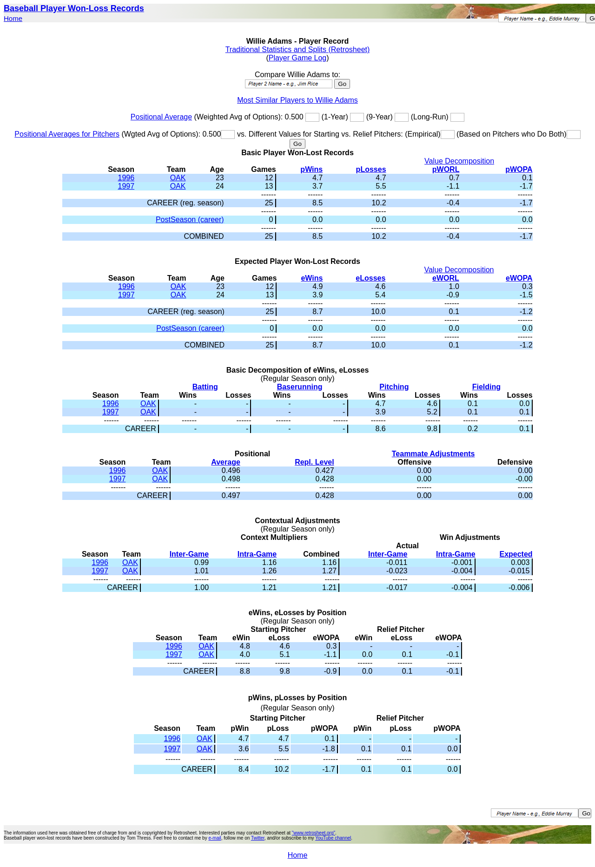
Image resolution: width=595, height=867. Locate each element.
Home (13, 18)
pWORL (446, 169)
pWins (311, 169)
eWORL (445, 278)
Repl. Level (314, 462)
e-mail (214, 838)
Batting (205, 387)
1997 (126, 186)
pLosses (371, 169)
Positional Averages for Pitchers (66, 134)
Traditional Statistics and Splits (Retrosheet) (297, 49)
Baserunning (300, 387)
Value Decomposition (459, 161)
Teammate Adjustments (433, 454)
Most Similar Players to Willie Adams (297, 100)
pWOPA (518, 169)
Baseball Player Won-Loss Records (74, 8)
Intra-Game (257, 554)
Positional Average (161, 117)
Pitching (394, 387)
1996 (126, 178)
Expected (515, 554)
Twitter (257, 838)
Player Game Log (298, 58)
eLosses (370, 278)
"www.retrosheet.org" (313, 832)
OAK (178, 178)
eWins (312, 278)
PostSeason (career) (190, 219)
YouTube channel (333, 838)
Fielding (486, 387)
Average (225, 462)
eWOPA (519, 278)
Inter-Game (189, 554)
